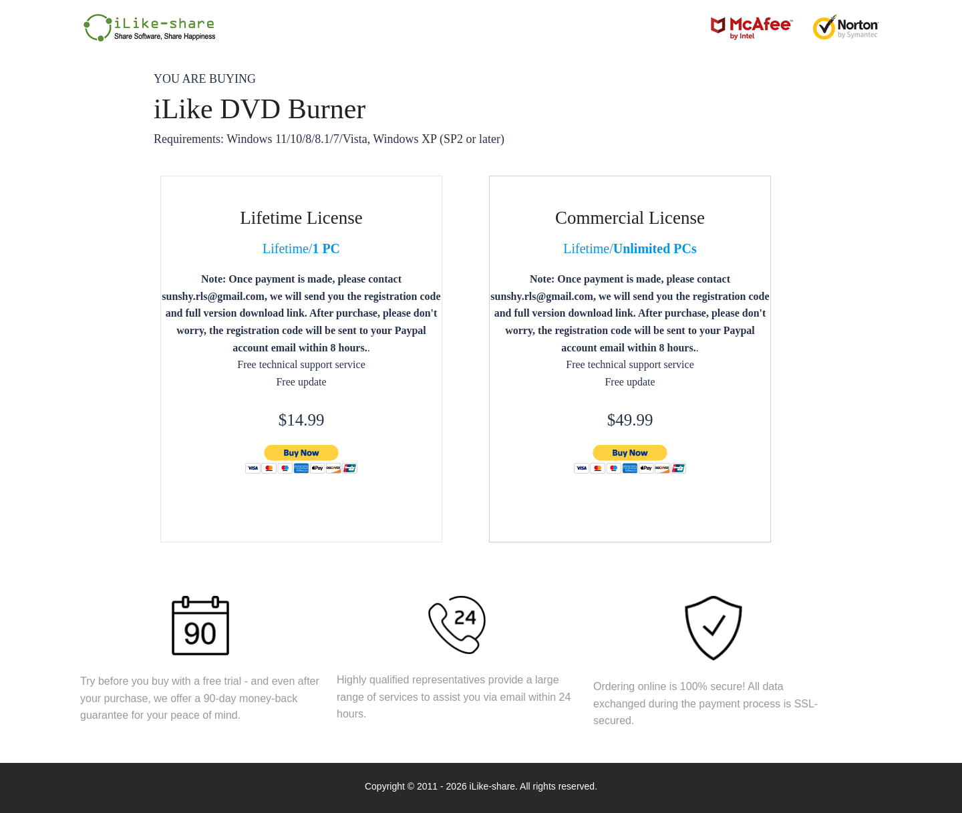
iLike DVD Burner (259, 109)
